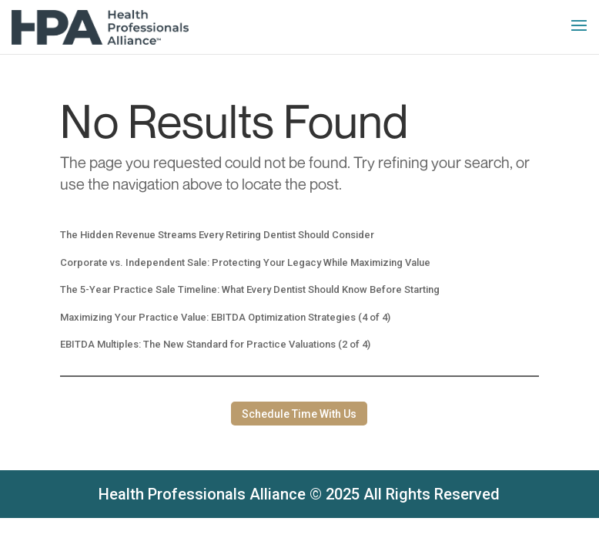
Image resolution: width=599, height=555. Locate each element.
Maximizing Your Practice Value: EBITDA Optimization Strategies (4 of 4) (225, 317)
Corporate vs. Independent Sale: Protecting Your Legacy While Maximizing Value (245, 262)
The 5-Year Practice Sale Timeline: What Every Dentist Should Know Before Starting (250, 289)
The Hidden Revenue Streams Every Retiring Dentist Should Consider (217, 234)
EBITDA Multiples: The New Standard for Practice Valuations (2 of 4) (215, 344)
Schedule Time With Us (299, 414)
